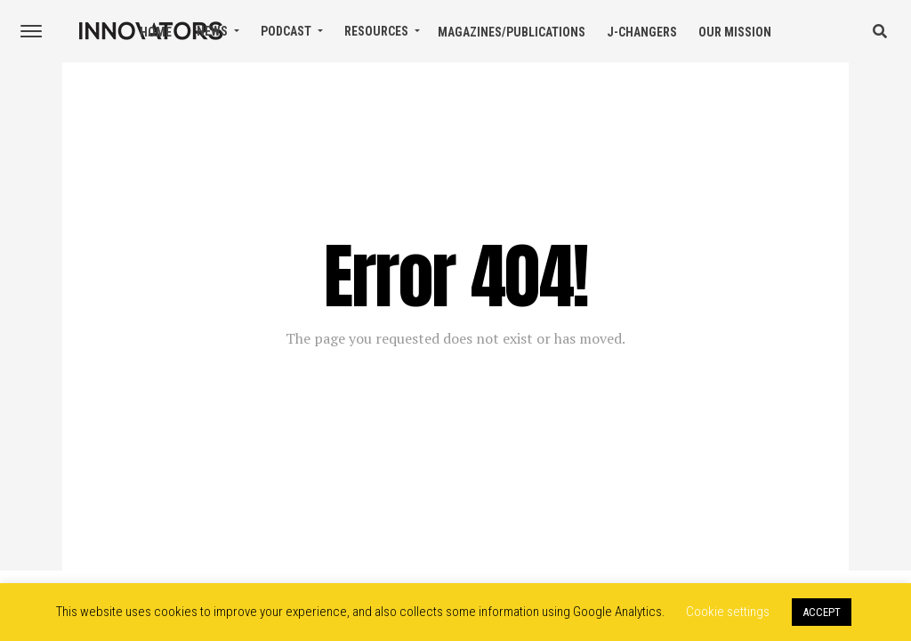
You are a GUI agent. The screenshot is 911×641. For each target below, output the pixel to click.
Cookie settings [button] (728, 612)
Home (156, 32)
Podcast (286, 31)
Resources (376, 31)
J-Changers (642, 32)
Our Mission (734, 32)
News (212, 31)
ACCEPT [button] (821, 612)
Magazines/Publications (511, 32)
